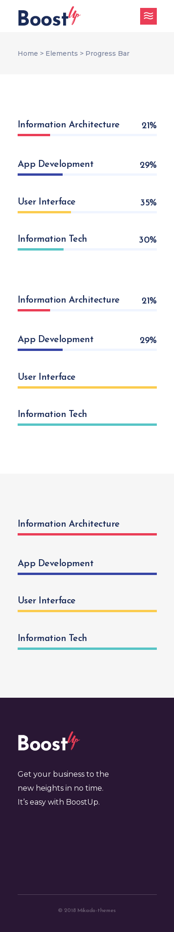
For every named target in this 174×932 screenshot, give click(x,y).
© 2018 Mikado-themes (87, 910)
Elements (61, 53)
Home (28, 53)
